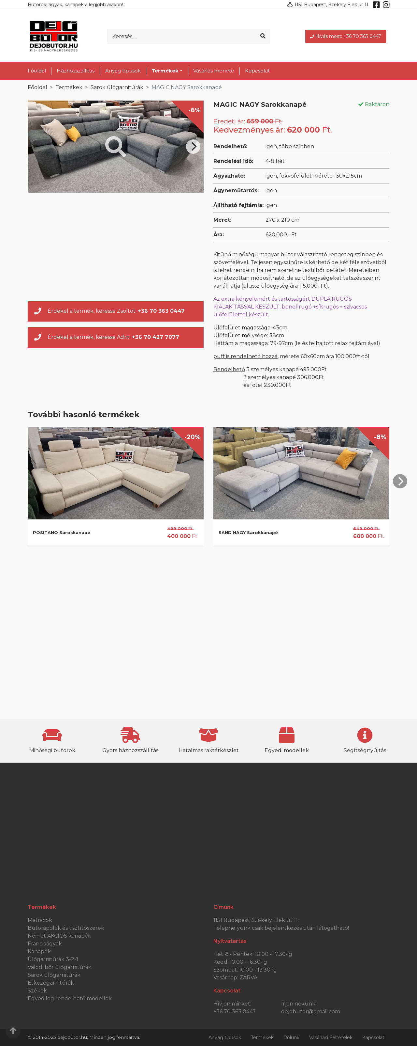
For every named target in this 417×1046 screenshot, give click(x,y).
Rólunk (291, 1037)
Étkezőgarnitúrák (51, 983)
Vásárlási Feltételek (330, 1037)
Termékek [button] (165, 71)
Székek (37, 991)
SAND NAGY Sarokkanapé (248, 532)
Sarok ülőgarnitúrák (117, 87)
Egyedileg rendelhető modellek (70, 998)
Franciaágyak (45, 944)
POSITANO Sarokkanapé (61, 532)
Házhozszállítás (75, 71)
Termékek (68, 87)
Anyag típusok (123, 71)
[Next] (193, 146)
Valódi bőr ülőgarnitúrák (60, 967)
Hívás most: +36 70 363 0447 (345, 36)
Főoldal (37, 71)
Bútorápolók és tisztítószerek (66, 928)
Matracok (40, 920)
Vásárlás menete (213, 71)
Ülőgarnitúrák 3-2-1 (53, 959)
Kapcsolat (257, 71)
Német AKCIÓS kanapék (59, 936)
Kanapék (39, 951)
